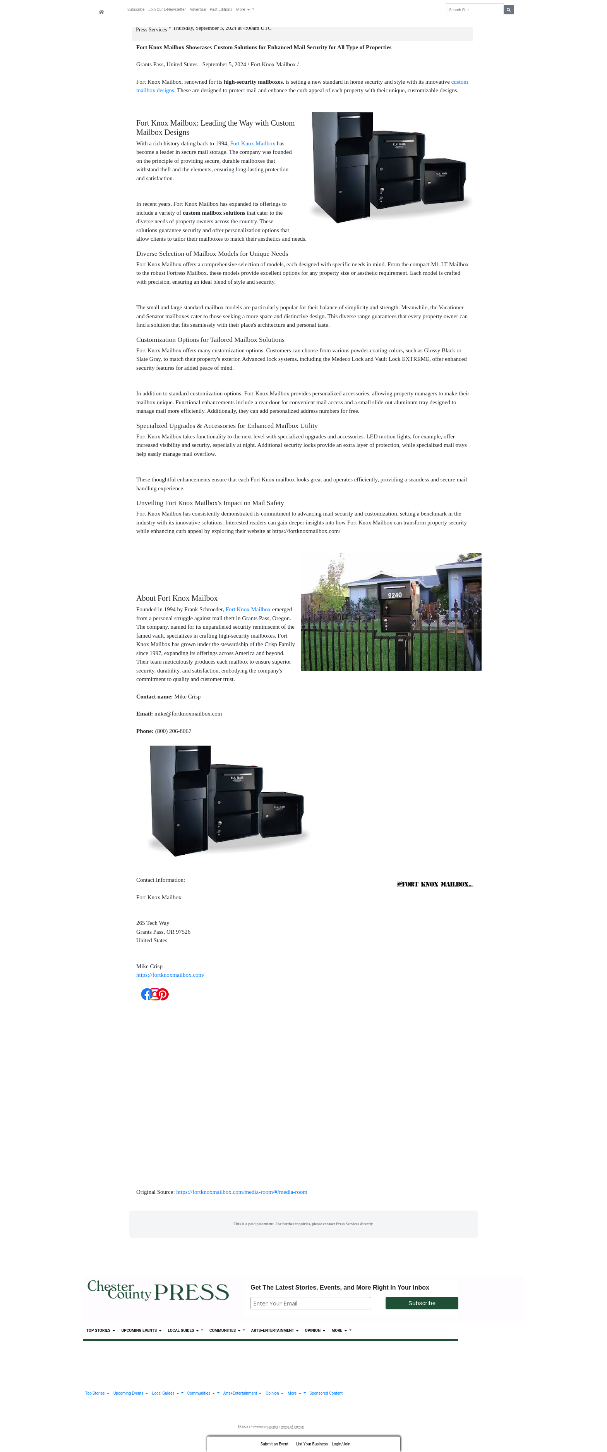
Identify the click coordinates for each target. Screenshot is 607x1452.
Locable (272, 1430)
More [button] (243, 9)
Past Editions (221, 9)
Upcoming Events (142, 1334)
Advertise (198, 9)
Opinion (315, 1334)
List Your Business (312, 1444)
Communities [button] (225, 1334)
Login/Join (341, 1444)
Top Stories (100, 1334)
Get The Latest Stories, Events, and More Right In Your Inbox (339, 1291)
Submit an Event (274, 1444)
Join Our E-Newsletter (166, 9)
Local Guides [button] (184, 1334)
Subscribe (135, 9)
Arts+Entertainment (275, 1334)
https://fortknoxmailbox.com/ (170, 979)
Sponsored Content (326, 1397)
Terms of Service (292, 1430)
